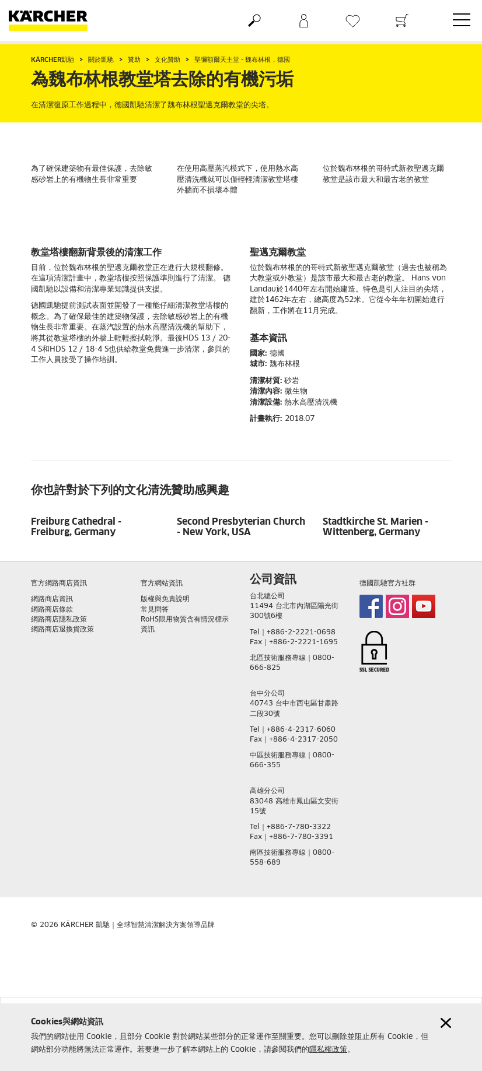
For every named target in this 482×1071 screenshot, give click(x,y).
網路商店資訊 (52, 599)
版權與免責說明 (165, 599)
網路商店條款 (52, 609)
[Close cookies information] (446, 1023)
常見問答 (155, 609)
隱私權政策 (328, 1050)
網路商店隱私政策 (59, 619)
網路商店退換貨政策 (62, 629)
